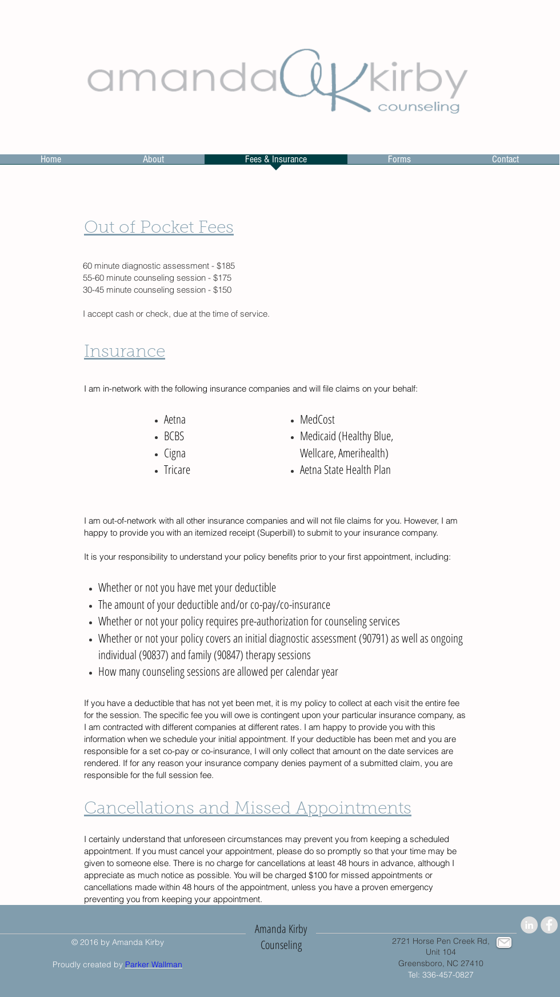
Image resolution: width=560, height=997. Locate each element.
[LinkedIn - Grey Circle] (529, 925)
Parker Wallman (153, 964)
